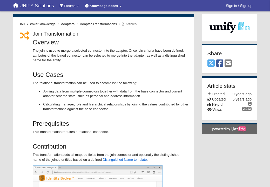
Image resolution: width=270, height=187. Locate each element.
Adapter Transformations (98, 24)
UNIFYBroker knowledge (37, 24)
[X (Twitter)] (211, 63)
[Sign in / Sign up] (239, 5)
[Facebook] (219, 63)
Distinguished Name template (125, 160)
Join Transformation (55, 34)
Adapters (68, 24)
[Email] (228, 63)
